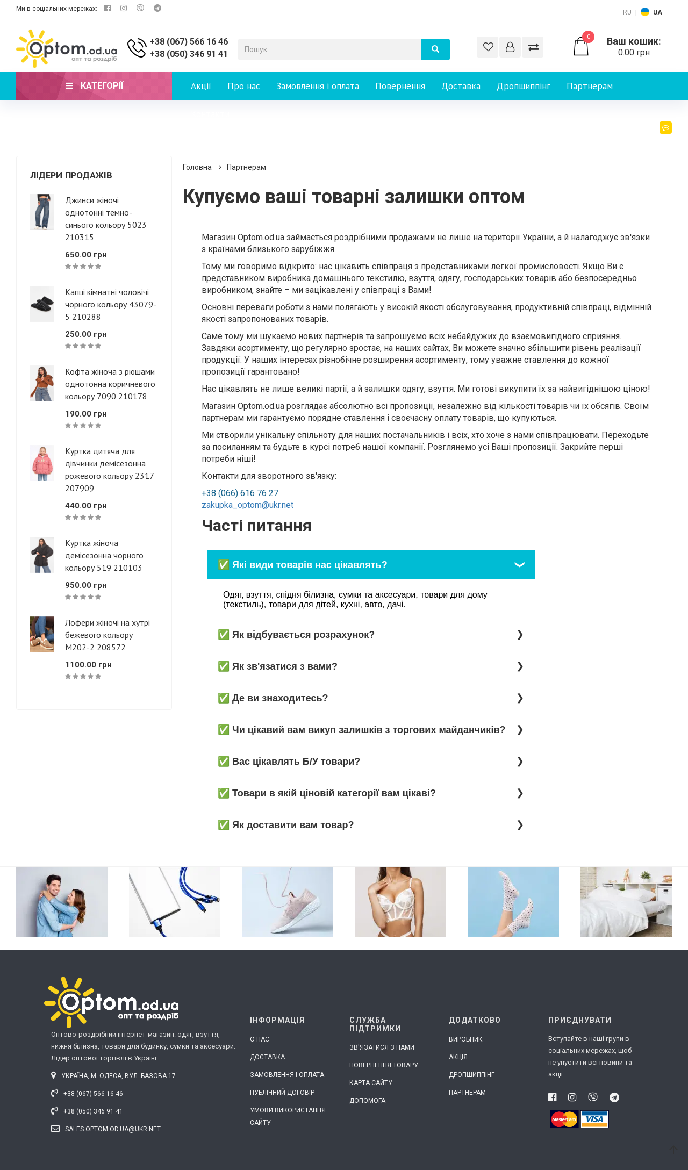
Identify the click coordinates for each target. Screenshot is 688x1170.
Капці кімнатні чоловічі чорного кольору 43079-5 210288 (110, 304)
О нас (259, 1039)
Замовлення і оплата (317, 86)
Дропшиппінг (523, 86)
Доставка (461, 86)
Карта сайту (370, 1083)
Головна (197, 167)
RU (627, 12)
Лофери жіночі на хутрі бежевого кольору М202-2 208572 (107, 634)
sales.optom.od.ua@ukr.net (106, 1129)
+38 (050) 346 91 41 (188, 54)
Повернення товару (383, 1065)
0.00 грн (621, 47)
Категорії (94, 86)
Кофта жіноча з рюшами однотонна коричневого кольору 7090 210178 (110, 383)
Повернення (400, 86)
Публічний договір (282, 1092)
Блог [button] (657, 138)
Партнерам (590, 86)
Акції (201, 86)
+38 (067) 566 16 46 (188, 42)
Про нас (243, 86)
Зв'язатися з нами (381, 1047)
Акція (458, 1057)
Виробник (466, 1039)
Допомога (367, 1100)
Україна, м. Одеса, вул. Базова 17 (113, 1076)
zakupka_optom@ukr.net (247, 505)
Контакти (210, 114)
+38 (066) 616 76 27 (240, 493)
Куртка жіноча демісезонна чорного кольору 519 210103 (104, 555)
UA (657, 12)
